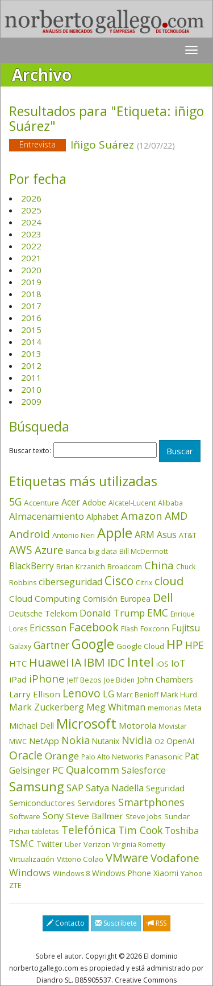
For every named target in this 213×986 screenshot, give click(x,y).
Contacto (66, 923)
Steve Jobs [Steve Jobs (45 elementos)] (144, 816)
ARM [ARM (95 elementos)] (144, 534)
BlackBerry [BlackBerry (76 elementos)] (31, 566)
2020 (31, 270)
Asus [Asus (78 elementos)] (167, 534)
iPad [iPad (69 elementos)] (18, 679)
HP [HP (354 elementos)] (174, 644)
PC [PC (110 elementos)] (58, 770)
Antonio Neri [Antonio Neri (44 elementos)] (73, 535)
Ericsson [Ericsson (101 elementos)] (48, 627)
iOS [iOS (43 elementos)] (162, 664)
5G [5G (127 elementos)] (15, 501)
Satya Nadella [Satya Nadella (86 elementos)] (115, 788)
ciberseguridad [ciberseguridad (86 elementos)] (70, 582)
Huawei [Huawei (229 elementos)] (49, 662)
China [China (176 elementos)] (159, 565)
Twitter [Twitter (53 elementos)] (49, 844)
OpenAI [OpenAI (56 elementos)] (180, 741)
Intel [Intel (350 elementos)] (140, 662)
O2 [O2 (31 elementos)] (159, 741)
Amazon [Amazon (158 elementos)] (141, 515)
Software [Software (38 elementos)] (24, 816)
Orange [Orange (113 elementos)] (62, 755)
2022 (31, 246)
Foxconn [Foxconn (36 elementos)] (154, 629)
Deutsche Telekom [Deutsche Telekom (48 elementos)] (43, 613)
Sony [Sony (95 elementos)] (53, 815)
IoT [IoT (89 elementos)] (178, 663)
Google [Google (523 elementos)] (93, 644)
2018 (31, 293)
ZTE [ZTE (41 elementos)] (15, 885)
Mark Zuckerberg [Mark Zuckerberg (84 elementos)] (46, 707)
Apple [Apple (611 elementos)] (114, 532)
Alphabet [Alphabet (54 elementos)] (102, 516)
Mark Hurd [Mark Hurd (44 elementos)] (179, 694)
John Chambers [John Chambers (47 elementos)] (165, 679)
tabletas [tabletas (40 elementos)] (45, 831)
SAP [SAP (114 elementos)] (74, 787)
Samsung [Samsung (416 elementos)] (36, 786)
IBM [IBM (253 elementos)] (94, 662)
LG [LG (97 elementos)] (108, 693)
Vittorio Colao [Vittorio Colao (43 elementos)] (80, 859)
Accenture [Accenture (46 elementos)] (41, 503)
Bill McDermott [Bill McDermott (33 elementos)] (143, 551)
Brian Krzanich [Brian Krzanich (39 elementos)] (80, 566)
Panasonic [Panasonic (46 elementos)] (163, 756)
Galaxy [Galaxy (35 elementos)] (20, 646)
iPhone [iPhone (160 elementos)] (47, 678)
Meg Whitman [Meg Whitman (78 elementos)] (115, 707)
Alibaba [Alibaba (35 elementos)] (170, 503)
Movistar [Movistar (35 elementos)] (172, 726)
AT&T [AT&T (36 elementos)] (188, 535)
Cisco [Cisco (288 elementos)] (119, 581)
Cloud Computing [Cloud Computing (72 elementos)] (45, 598)
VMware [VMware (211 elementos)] (127, 857)
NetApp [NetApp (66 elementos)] (44, 740)
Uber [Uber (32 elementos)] (73, 844)
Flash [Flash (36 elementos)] (129, 629)
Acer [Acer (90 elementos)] (70, 502)
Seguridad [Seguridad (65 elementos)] (165, 788)
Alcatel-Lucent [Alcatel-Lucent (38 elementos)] (132, 503)
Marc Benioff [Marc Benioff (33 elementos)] (137, 695)
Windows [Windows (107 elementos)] (30, 872)
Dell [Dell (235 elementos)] (163, 597)
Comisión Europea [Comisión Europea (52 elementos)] (117, 598)
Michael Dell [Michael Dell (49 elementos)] (31, 725)
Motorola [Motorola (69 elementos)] (137, 725)
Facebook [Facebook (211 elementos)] (94, 627)
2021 (31, 258)
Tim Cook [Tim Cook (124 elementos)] (140, 830)
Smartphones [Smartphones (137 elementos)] (151, 802)
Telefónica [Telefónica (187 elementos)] (88, 830)
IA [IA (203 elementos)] (76, 662)
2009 (31, 401)
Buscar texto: (30, 450)
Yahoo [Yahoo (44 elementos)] (192, 873)
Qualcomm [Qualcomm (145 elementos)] (92, 770)
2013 (31, 353)
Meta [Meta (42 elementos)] (193, 707)
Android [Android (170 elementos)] (29, 534)
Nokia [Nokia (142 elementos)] (75, 740)
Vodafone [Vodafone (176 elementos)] (175, 858)
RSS (156, 923)
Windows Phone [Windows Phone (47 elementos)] (121, 873)
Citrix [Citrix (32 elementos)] (144, 583)
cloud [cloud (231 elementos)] (168, 581)
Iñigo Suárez (106, 145)
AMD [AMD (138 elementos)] (176, 516)
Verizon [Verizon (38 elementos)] (96, 844)
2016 (31, 317)
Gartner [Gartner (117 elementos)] (51, 645)
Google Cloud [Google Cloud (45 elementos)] (140, 646)
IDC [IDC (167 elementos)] (116, 662)
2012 (31, 365)
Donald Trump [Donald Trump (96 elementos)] (112, 612)
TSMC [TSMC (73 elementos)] (21, 844)
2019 (31, 281)
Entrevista (37, 144)
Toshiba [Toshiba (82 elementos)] (182, 830)
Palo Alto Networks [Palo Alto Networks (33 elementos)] (112, 757)
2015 (31, 329)
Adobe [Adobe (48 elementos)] (94, 502)
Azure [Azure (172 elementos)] (49, 550)
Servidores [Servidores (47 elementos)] (96, 803)
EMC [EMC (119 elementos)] (157, 612)
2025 (31, 210)
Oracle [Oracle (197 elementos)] (26, 755)
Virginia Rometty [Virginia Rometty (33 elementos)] (138, 844)
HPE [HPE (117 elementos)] (194, 645)
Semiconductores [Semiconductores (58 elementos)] (42, 803)
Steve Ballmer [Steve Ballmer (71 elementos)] (94, 815)
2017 (31, 305)
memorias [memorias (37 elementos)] (165, 707)
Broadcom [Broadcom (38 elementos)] (124, 566)
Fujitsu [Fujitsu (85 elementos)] (186, 628)
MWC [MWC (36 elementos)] (18, 741)
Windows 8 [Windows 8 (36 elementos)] (71, 873)
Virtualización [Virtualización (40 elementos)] (32, 859)
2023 (31, 234)
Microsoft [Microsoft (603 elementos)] (86, 723)
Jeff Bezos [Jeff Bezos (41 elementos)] (84, 680)
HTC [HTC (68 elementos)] (18, 663)
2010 (31, 389)
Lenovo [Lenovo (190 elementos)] (81, 693)
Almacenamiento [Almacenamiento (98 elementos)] (46, 516)
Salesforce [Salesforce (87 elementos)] (144, 770)
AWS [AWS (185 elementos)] (20, 550)
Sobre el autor (59, 956)
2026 (31, 198)
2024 (31, 222)
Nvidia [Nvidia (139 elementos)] (137, 740)
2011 (31, 377)
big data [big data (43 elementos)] (103, 551)
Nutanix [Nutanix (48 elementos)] (105, 741)
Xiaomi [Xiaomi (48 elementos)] (165, 873)
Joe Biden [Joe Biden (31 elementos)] (119, 680)
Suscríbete (116, 923)
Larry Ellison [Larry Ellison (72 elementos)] (34, 694)
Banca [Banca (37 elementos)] (76, 551)
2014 (31, 341)
